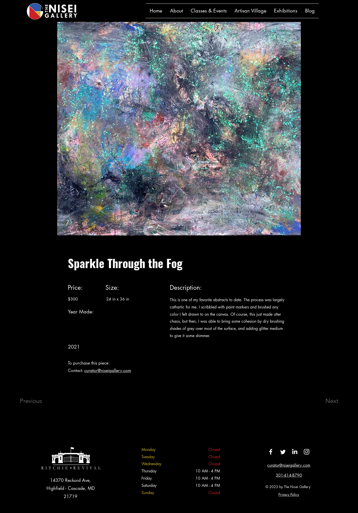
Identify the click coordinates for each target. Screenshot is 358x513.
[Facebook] (270, 451)
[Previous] (37, 401)
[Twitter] (282, 451)
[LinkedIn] (294, 451)
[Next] (322, 401)
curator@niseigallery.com (107, 370)
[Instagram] (306, 451)
